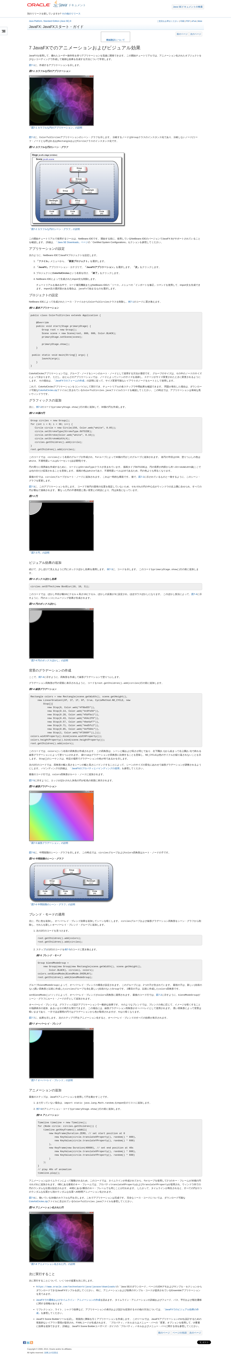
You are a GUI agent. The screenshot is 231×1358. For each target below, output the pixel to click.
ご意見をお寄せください (168, 21)
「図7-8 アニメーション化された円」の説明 (52, 1264)
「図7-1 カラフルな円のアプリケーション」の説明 (55, 127)
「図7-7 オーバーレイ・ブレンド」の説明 (51, 1080)
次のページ (195, 34)
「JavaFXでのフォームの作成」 (70, 380)
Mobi (200, 21)
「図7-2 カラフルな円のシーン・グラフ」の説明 (54, 229)
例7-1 (131, 302)
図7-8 (32, 1197)
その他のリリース (71, 13)
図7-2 (32, 137)
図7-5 (32, 780)
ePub (194, 21)
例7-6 (39, 1109)
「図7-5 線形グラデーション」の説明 (48, 843)
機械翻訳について (115, 40)
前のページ (182, 34)
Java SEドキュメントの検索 (188, 6)
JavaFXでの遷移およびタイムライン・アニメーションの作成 (68, 1300)
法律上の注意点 (51, 1353)
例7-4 (41, 677)
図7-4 (194, 594)
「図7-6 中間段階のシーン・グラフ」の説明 (52, 904)
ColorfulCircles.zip (47, 390)
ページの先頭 (180, 1332)
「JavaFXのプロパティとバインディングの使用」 (95, 768)
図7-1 (32, 65)
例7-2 (39, 407)
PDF (188, 21)
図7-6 (32, 852)
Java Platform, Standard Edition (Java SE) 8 (50, 21)
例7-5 (67, 949)
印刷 (182, 21)
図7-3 (32, 486)
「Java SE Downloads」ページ (71, 242)
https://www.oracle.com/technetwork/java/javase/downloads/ (76, 1286)
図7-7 (32, 1017)
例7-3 (110, 569)
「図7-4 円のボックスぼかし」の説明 (48, 660)
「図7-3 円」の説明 (39, 552)
